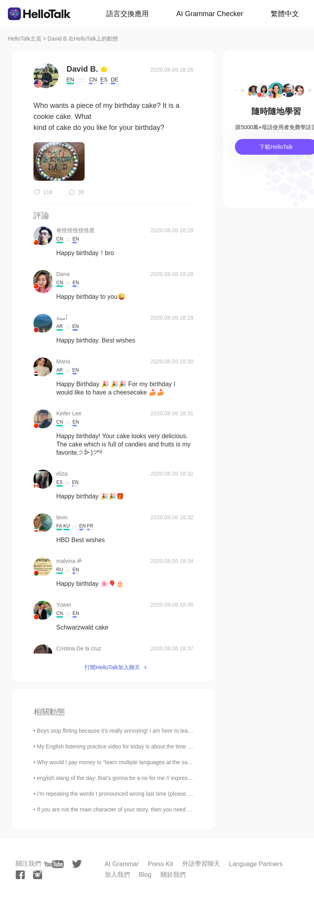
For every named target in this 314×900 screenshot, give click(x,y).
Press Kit (160, 864)
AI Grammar (122, 864)
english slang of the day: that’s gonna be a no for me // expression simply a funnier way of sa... (152, 778)
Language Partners (256, 864)
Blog (145, 874)
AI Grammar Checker (209, 14)
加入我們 (117, 874)
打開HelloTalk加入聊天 (112, 667)
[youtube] (54, 864)
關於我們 (173, 874)
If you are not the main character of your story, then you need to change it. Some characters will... (155, 809)
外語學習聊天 (201, 863)
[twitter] (77, 864)
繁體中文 (285, 14)
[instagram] (37, 874)
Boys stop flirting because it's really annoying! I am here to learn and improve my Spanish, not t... (155, 731)
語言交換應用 (127, 14)
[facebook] (20, 874)
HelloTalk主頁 (24, 38)
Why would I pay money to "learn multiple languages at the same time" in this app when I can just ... (158, 762)
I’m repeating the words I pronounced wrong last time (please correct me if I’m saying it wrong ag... (157, 794)
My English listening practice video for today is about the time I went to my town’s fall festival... (151, 746)
